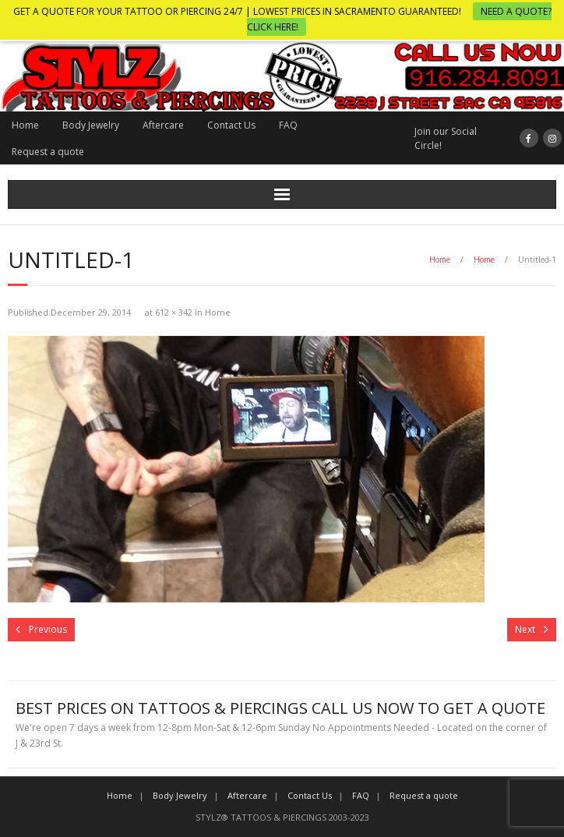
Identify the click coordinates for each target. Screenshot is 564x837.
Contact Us (231, 125)
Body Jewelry (90, 125)
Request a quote (48, 151)
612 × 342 (173, 312)
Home (25, 125)
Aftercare (163, 125)
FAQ (288, 125)
